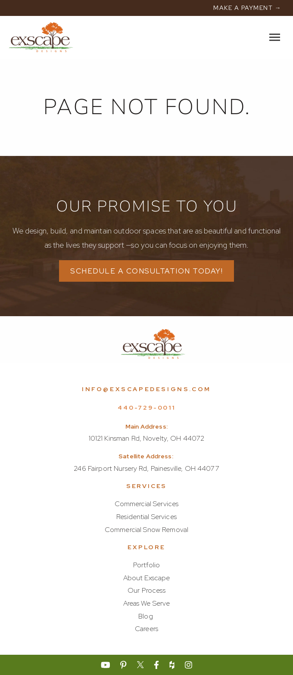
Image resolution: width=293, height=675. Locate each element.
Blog (145, 616)
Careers (146, 628)
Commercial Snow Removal (146, 529)
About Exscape (146, 577)
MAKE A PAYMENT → (247, 8)
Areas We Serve (146, 603)
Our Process (146, 590)
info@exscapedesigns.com (146, 389)
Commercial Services (147, 503)
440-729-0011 (146, 407)
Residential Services (146, 516)
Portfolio (146, 564)
